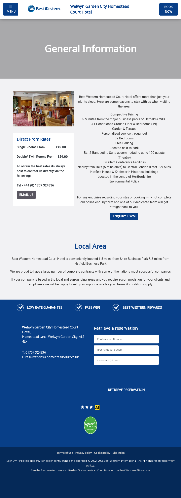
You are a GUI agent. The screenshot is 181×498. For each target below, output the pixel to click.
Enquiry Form (124, 216)
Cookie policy (102, 453)
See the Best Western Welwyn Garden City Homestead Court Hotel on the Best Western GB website (90, 470)
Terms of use (64, 453)
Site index (119, 453)
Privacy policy (83, 453)
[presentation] (17, 108)
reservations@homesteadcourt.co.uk (52, 357)
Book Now (168, 9)
